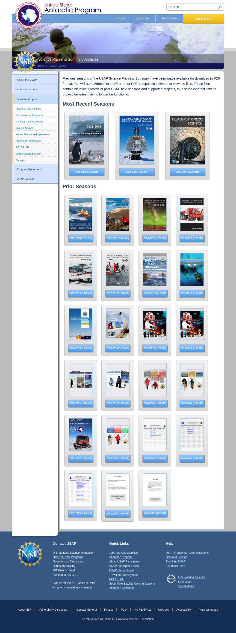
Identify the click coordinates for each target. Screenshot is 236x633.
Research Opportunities (28, 108)
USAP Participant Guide (124, 566)
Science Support (57, 66)
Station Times (169, 18)
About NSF (25, 609)
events (88, 587)
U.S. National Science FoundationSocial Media (191, 582)
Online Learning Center (28, 154)
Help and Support (176, 557)
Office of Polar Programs (68, 557)
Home (121, 18)
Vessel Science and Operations (32, 134)
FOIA (124, 609)
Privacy (108, 609)
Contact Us (143, 18)
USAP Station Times (121, 570)
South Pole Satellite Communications (132, 583)
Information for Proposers (29, 115)
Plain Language (208, 609)
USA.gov (163, 609)
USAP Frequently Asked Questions (187, 552)
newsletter (71, 587)
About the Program (121, 557)
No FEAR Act (142, 609)
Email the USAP (176, 561)
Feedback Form (175, 566)
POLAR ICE (22, 147)
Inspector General (86, 609)
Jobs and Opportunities (123, 552)
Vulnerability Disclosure (53, 609)
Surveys (20, 160)
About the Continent (121, 588)
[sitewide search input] (195, 7)
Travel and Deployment (28, 141)
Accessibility (184, 609)
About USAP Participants (124, 561)
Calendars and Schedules (29, 121)
